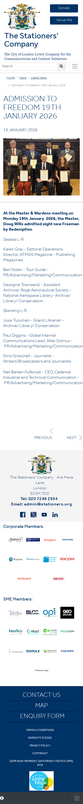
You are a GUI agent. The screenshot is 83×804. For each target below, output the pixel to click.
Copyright (40, 753)
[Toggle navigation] (75, 66)
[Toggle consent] (77, 798)
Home (11, 78)
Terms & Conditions (40, 730)
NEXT (73, 438)
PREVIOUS (43, 434)
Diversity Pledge (40, 738)
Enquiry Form (42, 717)
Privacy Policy (40, 746)
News (22, 78)
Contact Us (41, 696)
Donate (64, 8)
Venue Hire (64, 20)
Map (41, 706)
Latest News (39, 78)
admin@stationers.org (48, 505)
